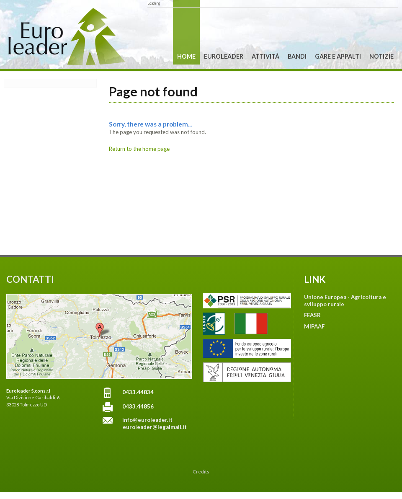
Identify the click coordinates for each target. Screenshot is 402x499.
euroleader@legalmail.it (155, 427)
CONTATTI (30, 279)
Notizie (381, 56)
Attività (265, 56)
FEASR (312, 315)
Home (186, 56)
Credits (201, 471)
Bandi (297, 56)
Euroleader (223, 56)
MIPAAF (314, 326)
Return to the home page (139, 148)
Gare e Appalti (338, 56)
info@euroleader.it (147, 419)
